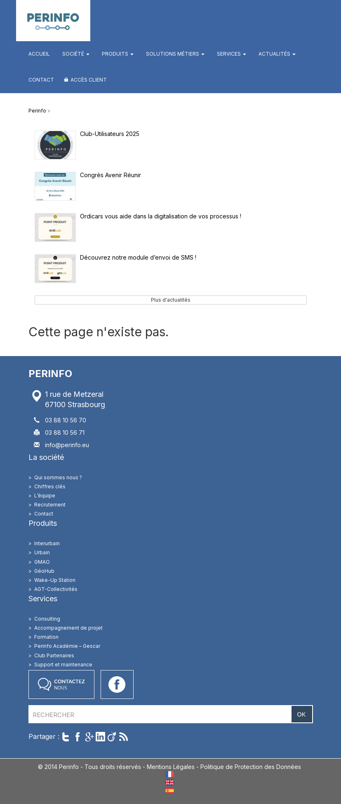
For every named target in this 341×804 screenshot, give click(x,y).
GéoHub (44, 571)
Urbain (42, 552)
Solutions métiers (175, 54)
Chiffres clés (50, 486)
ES (169, 791)
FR (169, 774)
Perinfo (53, 20)
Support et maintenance (63, 664)
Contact (41, 80)
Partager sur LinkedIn (100, 736)
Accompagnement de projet (68, 628)
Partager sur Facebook (77, 736)
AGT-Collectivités (56, 589)
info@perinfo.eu (67, 444)
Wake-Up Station (54, 580)
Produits (118, 54)
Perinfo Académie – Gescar (67, 646)
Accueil (39, 54)
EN (169, 782)
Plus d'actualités (170, 300)
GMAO (42, 562)
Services (231, 54)
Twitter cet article (66, 736)
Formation (46, 637)
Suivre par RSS (123, 736)
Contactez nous (61, 684)
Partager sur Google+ (89, 736)
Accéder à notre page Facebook (117, 684)
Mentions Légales (171, 766)
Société (75, 54)
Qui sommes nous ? (58, 477)
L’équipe (44, 495)
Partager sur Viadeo (112, 736)
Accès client (89, 80)
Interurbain (47, 543)
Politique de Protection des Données (250, 766)
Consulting (47, 619)
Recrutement (50, 505)
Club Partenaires (54, 655)
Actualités (277, 54)
